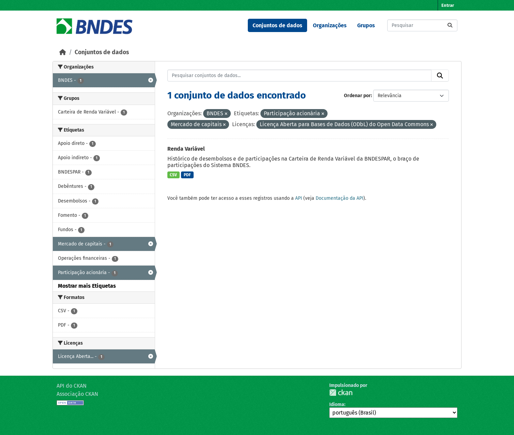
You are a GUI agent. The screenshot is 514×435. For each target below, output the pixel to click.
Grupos (366, 25)
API (298, 198)
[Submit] (450, 25)
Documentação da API (339, 198)
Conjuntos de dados (277, 25)
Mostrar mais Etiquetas (87, 286)
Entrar (447, 5)
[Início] (62, 52)
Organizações (330, 25)
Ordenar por (357, 96)
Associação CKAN (77, 394)
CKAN (340, 392)
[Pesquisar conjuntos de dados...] (422, 25)
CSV (173, 174)
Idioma (336, 404)
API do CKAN (72, 385)
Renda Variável (186, 149)
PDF (187, 174)
